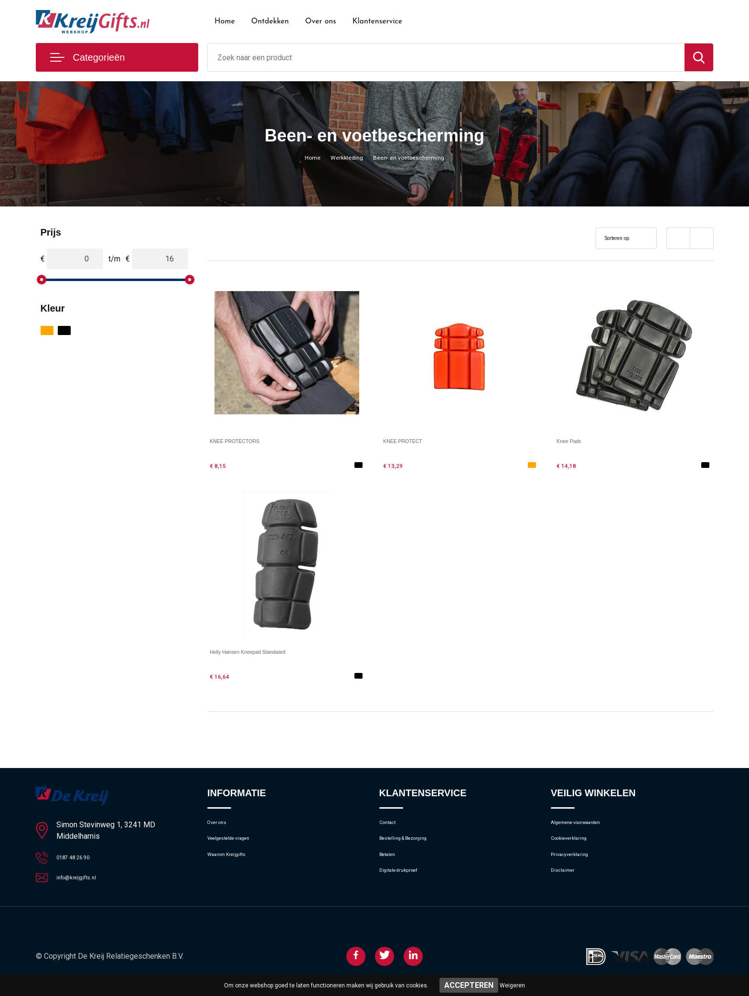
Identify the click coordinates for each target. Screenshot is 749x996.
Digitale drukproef (406, 886)
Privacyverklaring (577, 866)
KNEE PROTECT (412, 440)
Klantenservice (378, 21)
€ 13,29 (397, 465)
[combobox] (446, 57)
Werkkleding (342, 157)
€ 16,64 (223, 676)
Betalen (391, 866)
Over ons (320, 21)
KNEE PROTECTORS (248, 440)
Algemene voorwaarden (588, 825)
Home (224, 21)
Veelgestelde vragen (239, 845)
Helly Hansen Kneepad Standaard (267, 651)
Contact (392, 825)
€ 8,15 (221, 465)
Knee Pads (575, 440)
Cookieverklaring (576, 845)
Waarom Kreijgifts (235, 866)
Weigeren (512, 985)
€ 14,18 (570, 465)
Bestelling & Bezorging (414, 845)
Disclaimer (567, 886)
